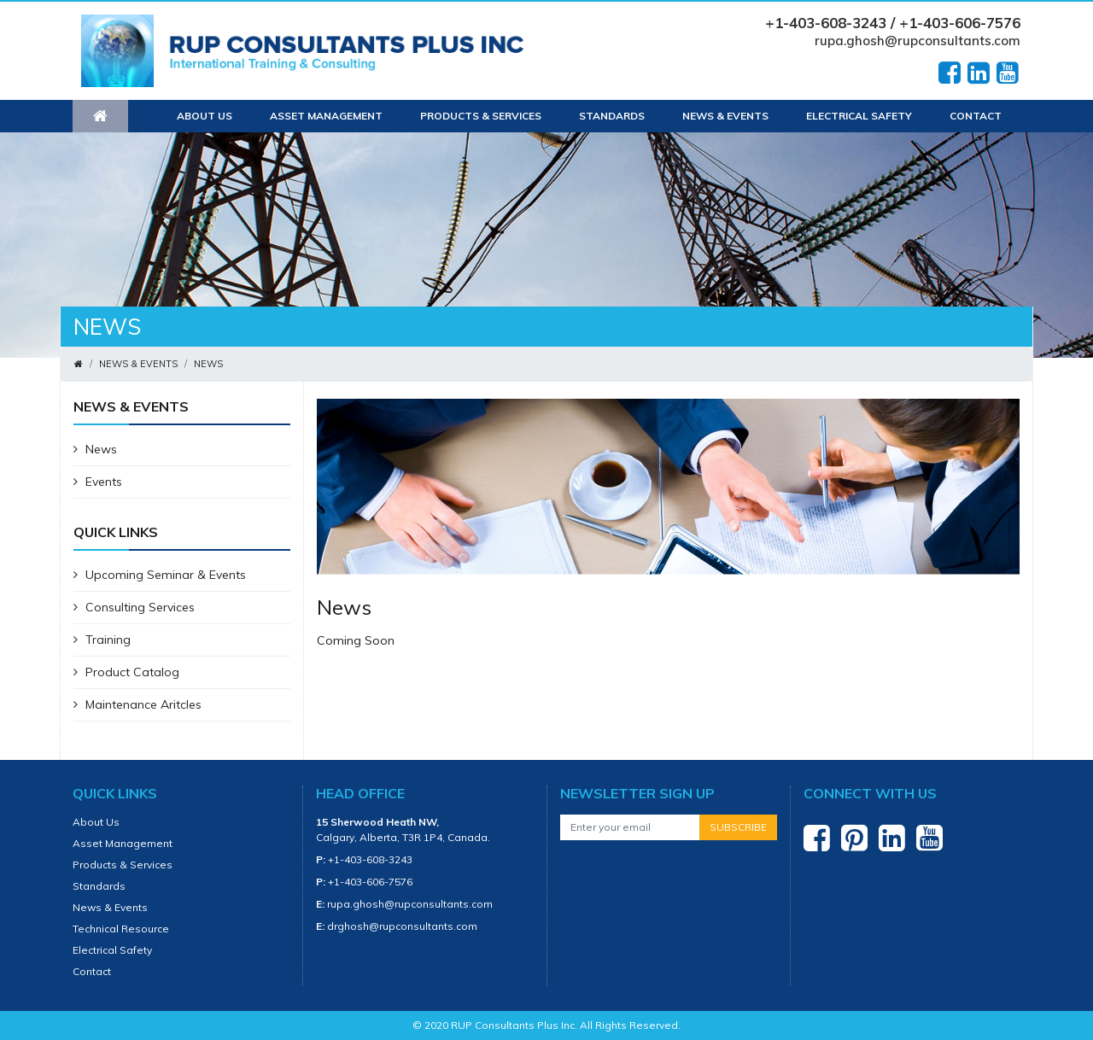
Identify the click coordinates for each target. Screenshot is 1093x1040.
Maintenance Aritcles (137, 704)
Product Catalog (126, 672)
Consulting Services (134, 607)
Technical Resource (121, 928)
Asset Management (326, 115)
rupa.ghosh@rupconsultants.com (917, 40)
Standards (612, 115)
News (208, 364)
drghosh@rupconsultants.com (402, 926)
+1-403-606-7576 (370, 881)
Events (97, 481)
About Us (204, 115)
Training (102, 639)
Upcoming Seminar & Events (159, 574)
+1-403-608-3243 (370, 859)
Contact (976, 115)
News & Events (725, 115)
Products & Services (480, 115)
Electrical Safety (859, 115)
